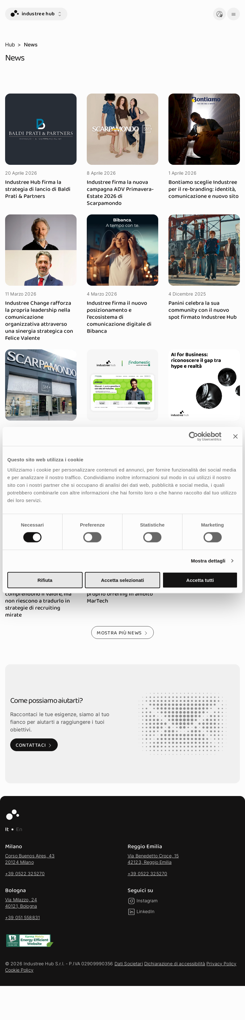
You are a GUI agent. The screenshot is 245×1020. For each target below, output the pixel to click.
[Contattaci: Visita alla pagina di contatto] (34, 744)
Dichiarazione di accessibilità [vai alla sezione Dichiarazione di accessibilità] (174, 963)
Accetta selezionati (122, 580)
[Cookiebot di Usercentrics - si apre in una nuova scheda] (193, 436)
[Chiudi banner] (235, 436)
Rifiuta (44, 580)
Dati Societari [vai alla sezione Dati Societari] (129, 963)
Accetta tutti (200, 580)
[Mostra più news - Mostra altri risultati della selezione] (122, 632)
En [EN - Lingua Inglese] (19, 829)
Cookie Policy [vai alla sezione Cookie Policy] (19, 970)
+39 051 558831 (22, 917)
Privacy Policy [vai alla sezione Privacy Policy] (221, 963)
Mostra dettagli (208, 560)
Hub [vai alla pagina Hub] (10, 44)
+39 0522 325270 (25, 873)
